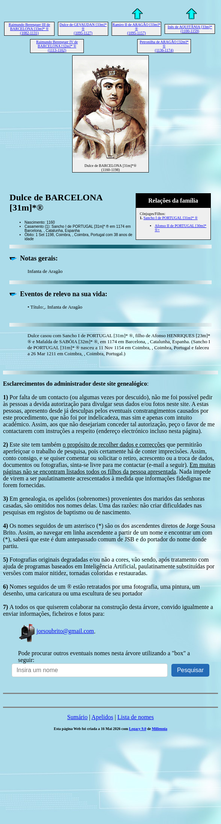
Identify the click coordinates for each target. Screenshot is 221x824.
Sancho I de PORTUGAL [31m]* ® (171, 218)
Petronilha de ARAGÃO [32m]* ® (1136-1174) (164, 46)
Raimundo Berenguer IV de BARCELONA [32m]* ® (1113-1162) (57, 46)
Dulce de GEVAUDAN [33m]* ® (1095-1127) (83, 29)
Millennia (159, 729)
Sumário (77, 717)
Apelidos (102, 717)
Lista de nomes (135, 717)
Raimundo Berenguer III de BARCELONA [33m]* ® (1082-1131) (29, 29)
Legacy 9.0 (137, 729)
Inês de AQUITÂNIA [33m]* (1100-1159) (190, 29)
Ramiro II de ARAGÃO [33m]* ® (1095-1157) (136, 29)
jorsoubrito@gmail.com (56, 631)
